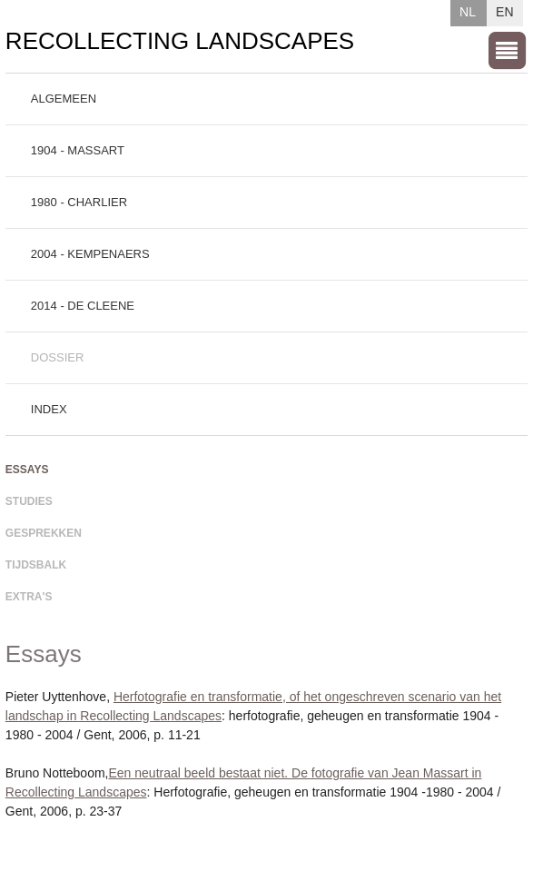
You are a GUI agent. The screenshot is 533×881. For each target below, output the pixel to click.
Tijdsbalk (35, 565)
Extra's (29, 596)
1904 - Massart (77, 150)
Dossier (57, 357)
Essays (27, 469)
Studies (29, 501)
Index (49, 409)
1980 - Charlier (79, 202)
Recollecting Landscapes (179, 40)
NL (467, 12)
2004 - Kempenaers (90, 254)
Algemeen (63, 98)
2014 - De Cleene (82, 305)
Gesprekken (43, 533)
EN (504, 12)
